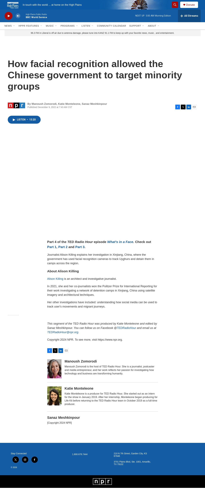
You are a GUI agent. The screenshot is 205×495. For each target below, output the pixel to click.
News (8, 33)
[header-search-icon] (176, 8)
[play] (8, 23)
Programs (68, 33)
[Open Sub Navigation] (14, 33)
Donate (192, 8)
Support (135, 33)
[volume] (18, 23)
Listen (86, 33)
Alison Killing (55, 286)
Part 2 (63, 254)
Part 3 (80, 254)
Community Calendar (111, 33)
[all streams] (189, 23)
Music (50, 33)
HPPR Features (29, 33)
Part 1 (52, 254)
